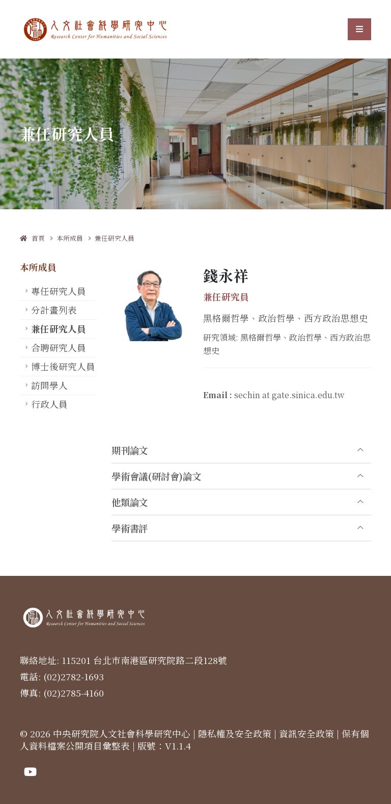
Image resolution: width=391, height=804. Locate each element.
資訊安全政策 (306, 733)
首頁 (32, 238)
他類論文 (129, 502)
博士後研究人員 (63, 366)
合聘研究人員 (58, 347)
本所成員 (70, 238)
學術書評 (129, 528)
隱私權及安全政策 (234, 733)
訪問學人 (49, 385)
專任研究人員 (58, 291)
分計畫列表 (54, 309)
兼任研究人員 (114, 238)
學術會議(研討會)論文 (156, 476)
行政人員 (49, 404)
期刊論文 (129, 450)
